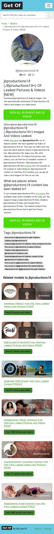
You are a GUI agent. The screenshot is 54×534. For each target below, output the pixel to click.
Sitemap (47, 529)
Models (38, 529)
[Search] (27, 15)
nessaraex (40, 193)
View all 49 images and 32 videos (27, 114)
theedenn (14, 140)
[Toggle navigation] (48, 5)
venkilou (28, 166)
